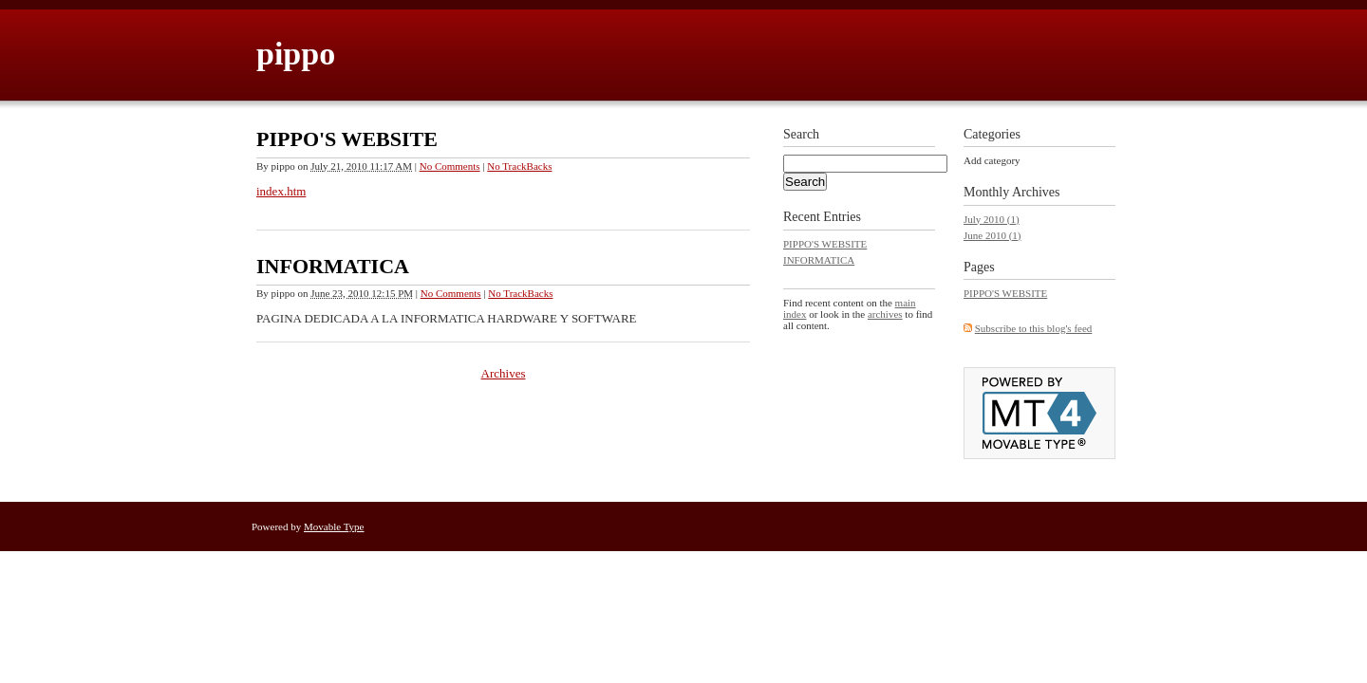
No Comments (450, 166)
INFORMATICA (332, 266)
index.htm (281, 191)
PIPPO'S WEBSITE (347, 139)
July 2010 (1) (992, 219)
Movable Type (334, 526)
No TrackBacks (519, 166)
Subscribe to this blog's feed (1034, 328)
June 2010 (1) (992, 235)
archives (885, 314)
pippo (295, 53)
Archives (503, 373)
